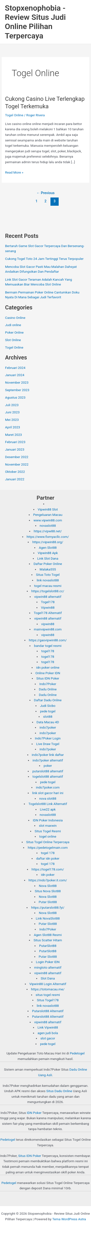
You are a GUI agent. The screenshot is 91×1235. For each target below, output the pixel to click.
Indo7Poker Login (48, 738)
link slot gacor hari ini (47, 793)
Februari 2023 (15, 442)
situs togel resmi (47, 995)
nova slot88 (47, 798)
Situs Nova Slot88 (48, 891)
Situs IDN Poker (47, 678)
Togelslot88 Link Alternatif (47, 804)
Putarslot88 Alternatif (47, 1011)
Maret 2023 (13, 435)
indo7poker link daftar (48, 755)
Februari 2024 (15, 368)
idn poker (48, 875)
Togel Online (14, 115)
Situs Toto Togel (48, 575)
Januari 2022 (14, 479)
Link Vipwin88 (47, 1027)
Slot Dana (48, 978)
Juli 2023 (12, 405)
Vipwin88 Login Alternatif (47, 984)
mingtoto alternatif (47, 967)
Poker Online (14, 332)
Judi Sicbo (48, 706)
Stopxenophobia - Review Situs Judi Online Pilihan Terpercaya (35, 21)
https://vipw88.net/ (48, 531)
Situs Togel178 (48, 1000)
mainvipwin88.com (48, 629)
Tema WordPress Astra (69, 1219)
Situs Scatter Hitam (48, 940)
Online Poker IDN (47, 673)
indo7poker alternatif (48, 760)
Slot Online (13, 340)
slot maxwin (47, 825)
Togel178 (48, 602)
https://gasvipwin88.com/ (48, 640)
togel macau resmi (47, 586)
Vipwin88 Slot (48, 509)
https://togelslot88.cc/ (47, 591)
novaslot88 (48, 525)
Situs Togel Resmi (48, 831)
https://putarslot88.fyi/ (47, 907)
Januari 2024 (14, 375)
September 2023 (17, 390)
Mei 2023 (12, 420)
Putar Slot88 (48, 902)
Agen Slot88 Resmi (48, 935)
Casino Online (15, 318)
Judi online (13, 325)
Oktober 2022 (15, 472)
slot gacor (47, 1038)
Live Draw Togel (47, 744)
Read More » (14, 172)
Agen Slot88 (48, 547)
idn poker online (47, 667)
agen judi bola (47, 1033)
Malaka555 (48, 569)
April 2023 (12, 427)
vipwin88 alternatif (47, 597)
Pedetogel (77, 1053)
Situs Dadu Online (59, 1091)
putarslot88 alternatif (47, 771)
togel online (47, 836)
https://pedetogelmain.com (48, 847)
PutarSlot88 (47, 946)
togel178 (47, 651)
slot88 (47, 716)
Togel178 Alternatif (48, 613)
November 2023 (16, 382)
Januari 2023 (14, 449)
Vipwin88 (48, 607)
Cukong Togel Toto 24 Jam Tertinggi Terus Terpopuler (44, 259)
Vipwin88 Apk (48, 553)
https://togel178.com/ (48, 869)
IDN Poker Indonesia (48, 820)
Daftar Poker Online (48, 564)
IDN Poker (34, 1113)
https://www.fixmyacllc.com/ (48, 537)
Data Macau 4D (47, 722)
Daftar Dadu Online (48, 700)
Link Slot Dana (47, 558)
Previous (45, 193)
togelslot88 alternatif (48, 776)
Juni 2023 (12, 412)
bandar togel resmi (48, 646)
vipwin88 (47, 624)
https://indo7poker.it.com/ (47, 880)
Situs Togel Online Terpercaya (47, 842)
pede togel (48, 711)
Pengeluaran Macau (47, 515)
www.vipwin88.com (48, 520)
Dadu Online (47, 689)
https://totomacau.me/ (48, 989)
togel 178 (48, 853)
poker (48, 765)
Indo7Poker (47, 684)
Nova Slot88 (48, 886)
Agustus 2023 (15, 397)
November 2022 (16, 464)
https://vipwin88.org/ (47, 542)
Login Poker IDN (48, 962)
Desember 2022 (16, 457)
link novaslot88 (48, 580)
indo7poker (48, 727)
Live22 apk (48, 809)
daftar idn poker (47, 858)
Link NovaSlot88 (48, 918)
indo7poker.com (48, 787)
